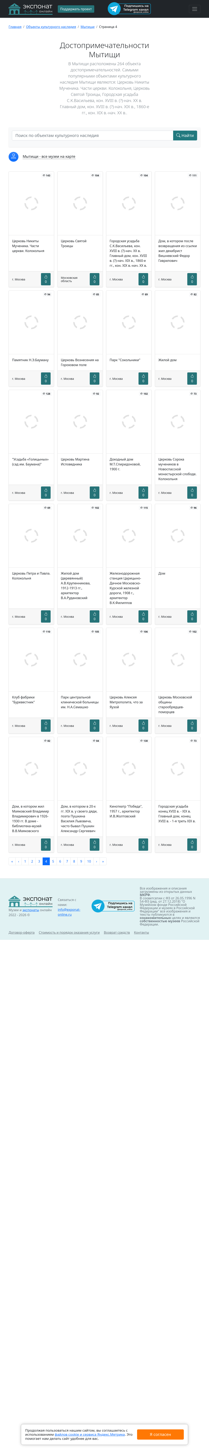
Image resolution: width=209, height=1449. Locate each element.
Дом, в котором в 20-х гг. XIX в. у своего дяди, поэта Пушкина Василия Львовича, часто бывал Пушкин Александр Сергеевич (79, 818)
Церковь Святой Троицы (73, 243)
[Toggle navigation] (194, 9)
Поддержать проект (76, 9)
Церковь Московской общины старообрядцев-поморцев (175, 704)
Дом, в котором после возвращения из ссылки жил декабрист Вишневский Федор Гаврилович (177, 251)
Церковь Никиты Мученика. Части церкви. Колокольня (28, 246)
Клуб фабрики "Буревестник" (23, 699)
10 (89, 861)
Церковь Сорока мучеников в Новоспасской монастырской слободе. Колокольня (177, 469)
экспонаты (30, 910)
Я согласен (160, 1434)
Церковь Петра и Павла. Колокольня (31, 575)
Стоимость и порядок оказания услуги (69, 932)
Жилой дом (167, 360)
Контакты (141, 932)
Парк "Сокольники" (125, 360)
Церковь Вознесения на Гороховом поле (80, 362)
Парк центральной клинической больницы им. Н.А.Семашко (80, 702)
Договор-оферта (22, 932)
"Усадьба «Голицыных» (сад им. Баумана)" (30, 461)
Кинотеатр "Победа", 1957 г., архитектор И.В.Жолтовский (126, 811)
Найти (185, 135)
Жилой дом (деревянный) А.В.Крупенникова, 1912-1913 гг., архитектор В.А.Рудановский (76, 585)
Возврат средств (117, 932)
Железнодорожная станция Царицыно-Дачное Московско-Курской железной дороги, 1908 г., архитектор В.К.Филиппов (125, 588)
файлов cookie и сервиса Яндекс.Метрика (90, 1434)
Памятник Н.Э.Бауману (30, 360)
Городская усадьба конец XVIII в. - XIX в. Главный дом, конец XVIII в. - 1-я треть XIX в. (177, 813)
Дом (161, 573)
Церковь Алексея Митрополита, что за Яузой (126, 702)
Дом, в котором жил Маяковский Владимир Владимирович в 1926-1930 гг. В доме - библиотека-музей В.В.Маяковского (30, 818)
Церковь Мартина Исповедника (75, 461)
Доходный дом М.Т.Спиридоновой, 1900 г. (125, 464)
